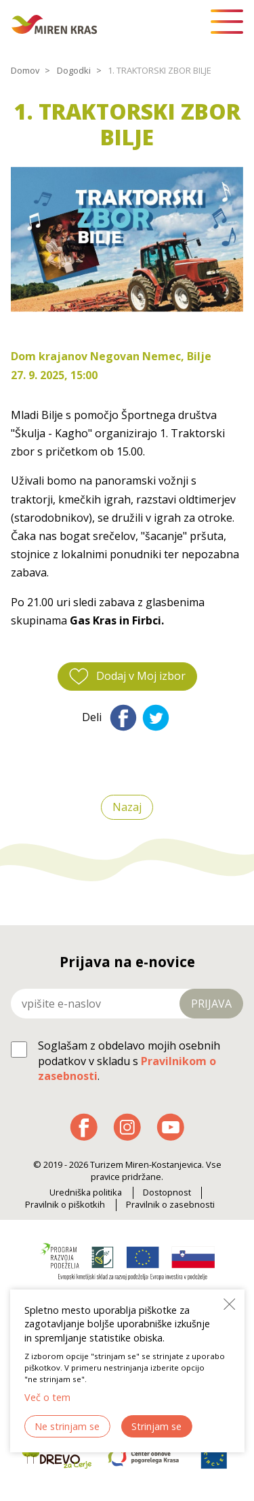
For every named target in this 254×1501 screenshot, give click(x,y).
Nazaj (127, 807)
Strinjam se (156, 1426)
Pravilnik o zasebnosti (170, 1204)
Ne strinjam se (67, 1426)
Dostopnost (167, 1192)
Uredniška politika (85, 1192)
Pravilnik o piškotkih (65, 1204)
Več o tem (47, 1397)
